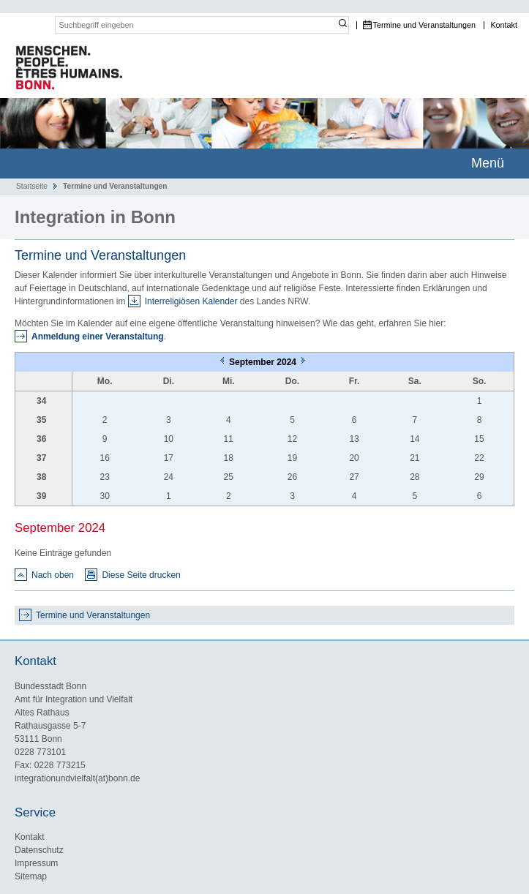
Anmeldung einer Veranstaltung (97, 336)
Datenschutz (39, 850)
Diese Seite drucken (141, 575)
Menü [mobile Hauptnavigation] (487, 163)
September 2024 (264, 362)
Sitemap (31, 876)
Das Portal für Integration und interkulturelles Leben (62, 69)
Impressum (36, 863)
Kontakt (503, 25)
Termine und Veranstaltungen (424, 25)
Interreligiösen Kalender (191, 301)
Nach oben (52, 575)
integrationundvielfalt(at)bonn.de (77, 778)
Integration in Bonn (95, 217)
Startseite (32, 186)
